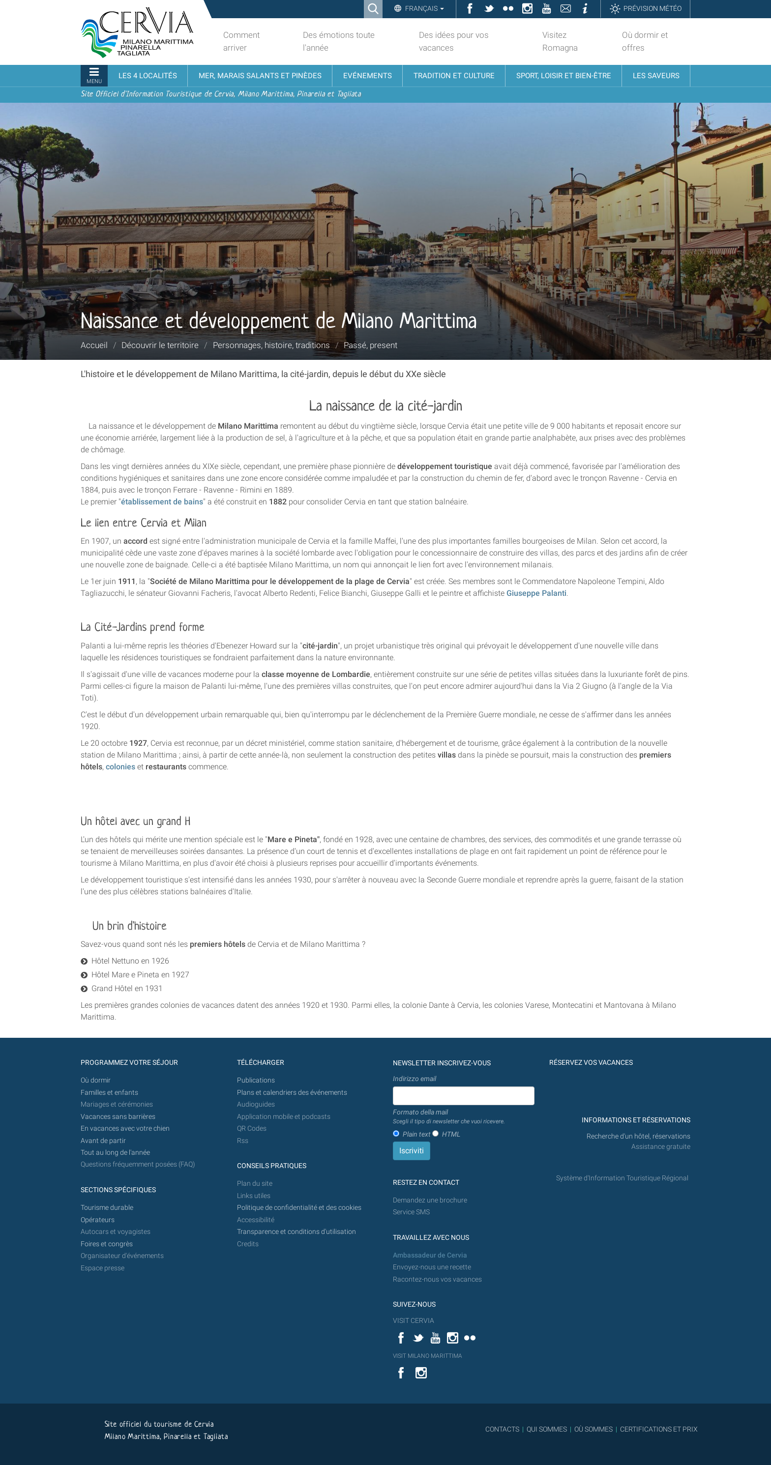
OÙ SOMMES (593, 1429)
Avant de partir (103, 1141)
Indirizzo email (414, 1079)
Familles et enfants (109, 1092)
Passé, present (370, 345)
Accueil (94, 345)
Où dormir (96, 1080)
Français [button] (424, 8)
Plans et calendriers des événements (292, 1092)
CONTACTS (502, 1429)
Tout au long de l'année (115, 1152)
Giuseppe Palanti (536, 593)
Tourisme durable (107, 1207)
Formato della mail (449, 1117)
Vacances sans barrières (118, 1117)
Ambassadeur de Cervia (430, 1255)
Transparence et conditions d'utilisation (296, 1232)
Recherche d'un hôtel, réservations (638, 1136)
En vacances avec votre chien (126, 1128)
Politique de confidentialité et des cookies (299, 1207)
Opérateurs (98, 1220)
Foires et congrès (107, 1244)
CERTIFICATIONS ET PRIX (659, 1429)
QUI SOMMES (547, 1429)
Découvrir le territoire (160, 345)
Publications (256, 1080)
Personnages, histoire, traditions (271, 345)
